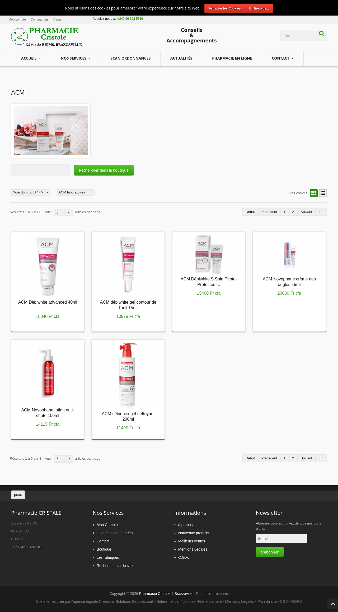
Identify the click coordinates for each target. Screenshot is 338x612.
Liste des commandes (115, 533)
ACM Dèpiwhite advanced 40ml (47, 302)
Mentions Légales (192, 549)
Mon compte (17, 19)
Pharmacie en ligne (232, 58)
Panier (58, 19)
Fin (321, 212)
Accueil (29, 58)
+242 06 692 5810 (30, 547)
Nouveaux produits (193, 533)
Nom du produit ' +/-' (28, 192)
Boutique (104, 549)
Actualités (181, 58)
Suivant (306, 212)
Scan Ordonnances (131, 58)
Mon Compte (107, 525)
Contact (281, 58)
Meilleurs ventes (191, 541)
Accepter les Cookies (225, 8)
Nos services (74, 58)
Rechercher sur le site (115, 566)
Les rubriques (108, 557)
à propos (185, 525)
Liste (322, 193)
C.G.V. (183, 557)
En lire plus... (259, 8)
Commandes (40, 19)
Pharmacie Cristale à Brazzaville (166, 593)
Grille (313, 193)
